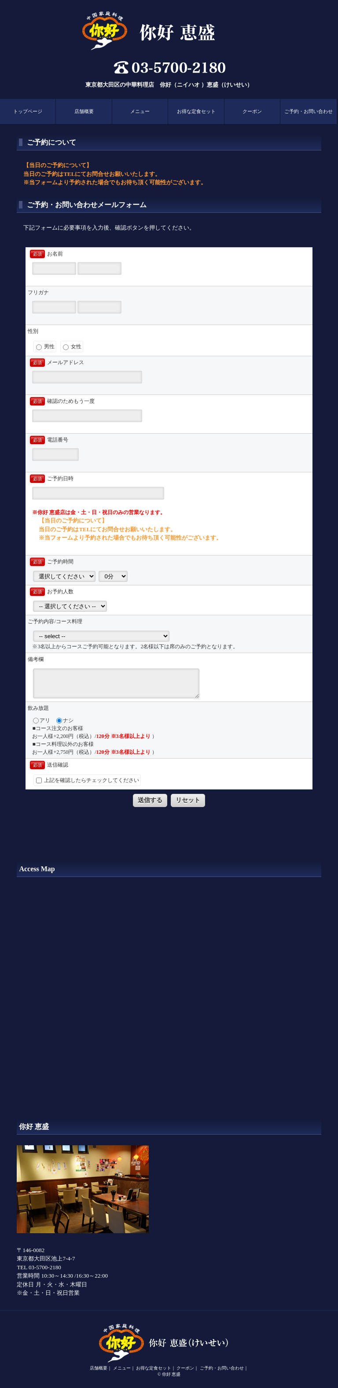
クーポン (252, 111)
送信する (150, 800)
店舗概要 (84, 111)
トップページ (27, 111)
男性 (45, 346)
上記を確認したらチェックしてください (87, 780)
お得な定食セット (196, 111)
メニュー (140, 111)
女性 (72, 346)
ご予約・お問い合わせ (308, 111)
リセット (188, 800)
